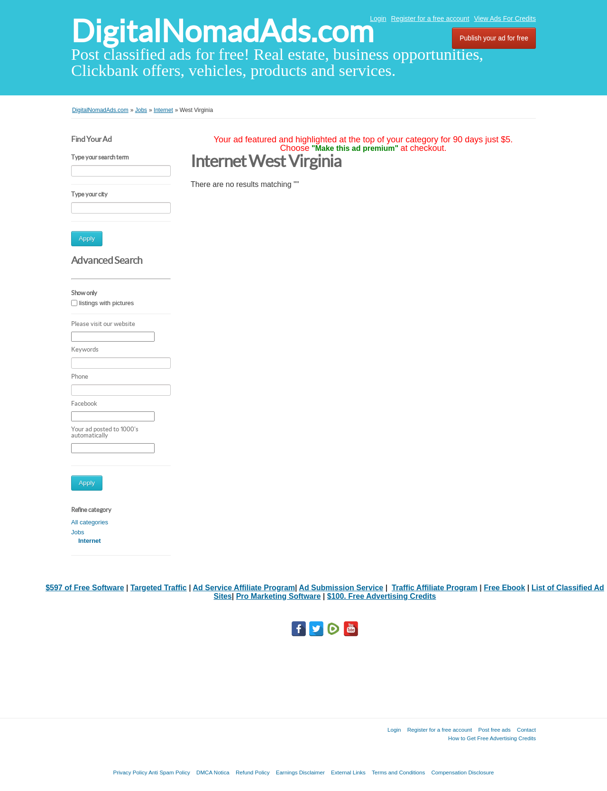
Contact (526, 729)
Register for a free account (430, 18)
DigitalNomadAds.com (222, 31)
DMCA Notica (213, 772)
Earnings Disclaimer (300, 772)
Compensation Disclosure (462, 772)
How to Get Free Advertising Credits (492, 738)
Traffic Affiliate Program (435, 588)
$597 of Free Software (85, 588)
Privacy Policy (130, 772)
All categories (89, 522)
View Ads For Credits (505, 18)
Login (378, 18)
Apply (87, 238)
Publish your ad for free (494, 38)
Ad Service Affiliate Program (244, 588)
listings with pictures (106, 303)
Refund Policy (253, 772)
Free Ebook (504, 588)
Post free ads (494, 729)
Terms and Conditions (398, 772)
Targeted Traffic (158, 588)
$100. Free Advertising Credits (381, 596)
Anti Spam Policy (169, 772)
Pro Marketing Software (278, 596)
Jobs (77, 532)
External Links (348, 772)
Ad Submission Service (341, 588)
